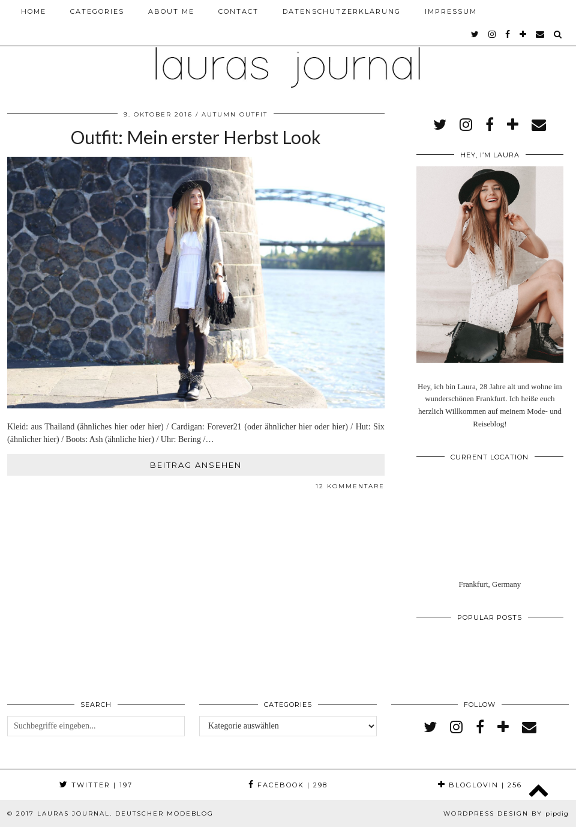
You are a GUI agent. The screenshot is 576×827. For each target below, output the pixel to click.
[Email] (540, 34)
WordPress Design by (506, 813)
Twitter (96, 785)
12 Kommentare (350, 486)
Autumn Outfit (235, 114)
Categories (97, 11)
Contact (238, 11)
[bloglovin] (523, 34)
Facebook (288, 785)
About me (171, 11)
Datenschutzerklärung (342, 11)
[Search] (558, 34)
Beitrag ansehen (196, 465)
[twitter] (475, 34)
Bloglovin (480, 785)
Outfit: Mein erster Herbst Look (196, 137)
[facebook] (508, 34)
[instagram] (492, 34)
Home (33, 11)
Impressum (451, 11)
